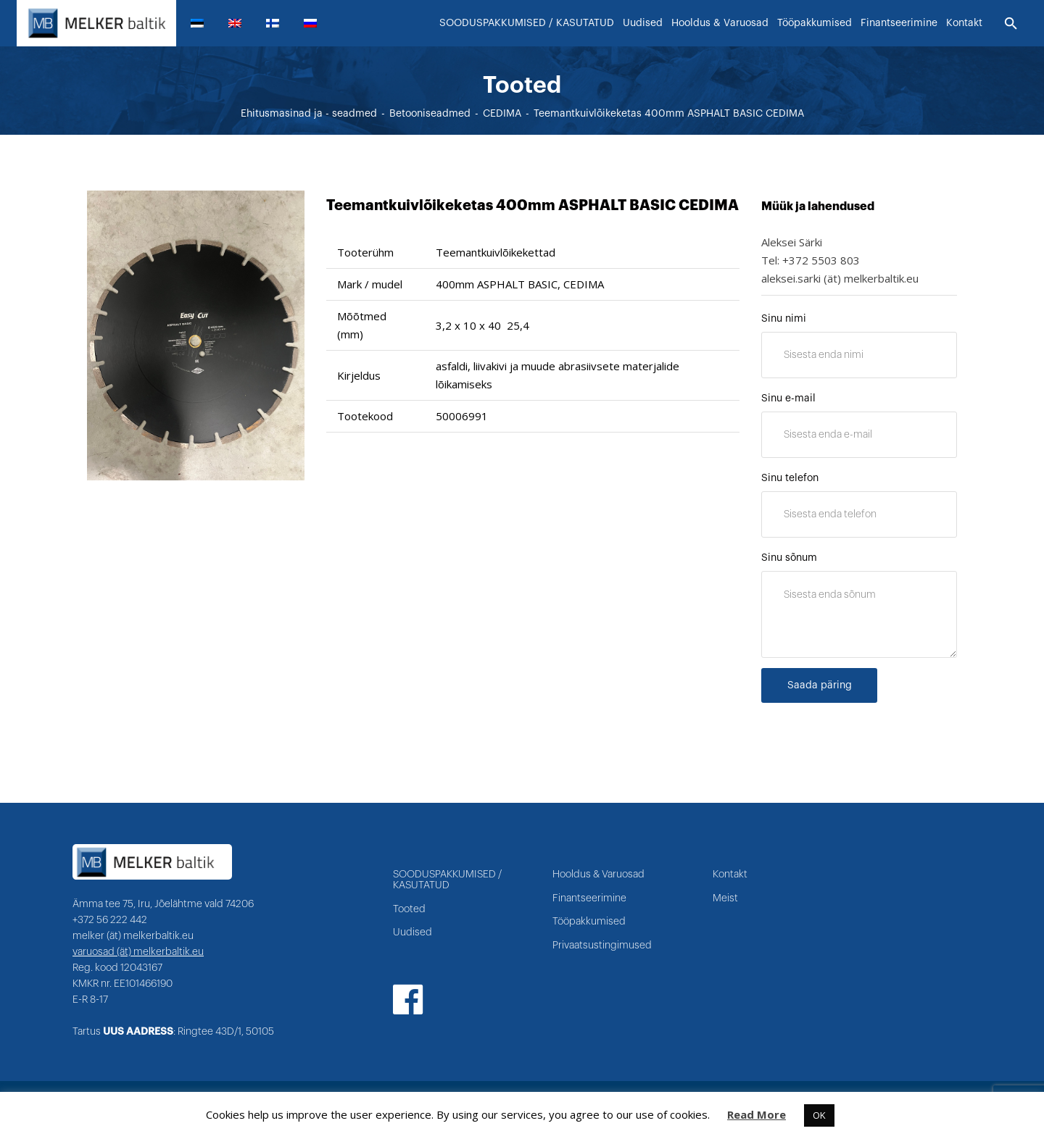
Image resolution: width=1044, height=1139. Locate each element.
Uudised (412, 932)
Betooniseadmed (430, 114)
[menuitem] (203, 23)
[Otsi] (1011, 24)
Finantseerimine (589, 898)
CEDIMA (502, 114)
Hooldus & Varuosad (598, 874)
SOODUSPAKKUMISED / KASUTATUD (447, 879)
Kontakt (730, 874)
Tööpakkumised (589, 922)
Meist (725, 898)
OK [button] (819, 1115)
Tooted (409, 909)
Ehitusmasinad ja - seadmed (309, 114)
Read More (756, 1114)
